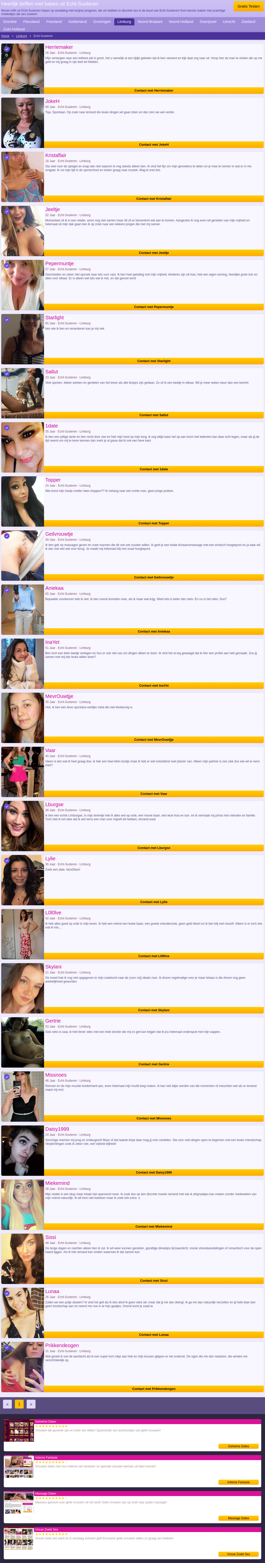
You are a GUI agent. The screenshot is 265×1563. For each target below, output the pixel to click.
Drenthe (10, 21)
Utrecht (229, 21)
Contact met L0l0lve (153, 956)
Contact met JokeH (154, 144)
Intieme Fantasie (239, 1482)
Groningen (102, 21)
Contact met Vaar (153, 794)
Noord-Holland (181, 21)
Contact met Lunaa (154, 1335)
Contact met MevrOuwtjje (153, 739)
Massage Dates (238, 1518)
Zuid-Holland (14, 29)
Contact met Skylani (153, 1010)
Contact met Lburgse (153, 848)
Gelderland (77, 21)
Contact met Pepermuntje (154, 307)
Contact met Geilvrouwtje (154, 577)
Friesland (54, 21)
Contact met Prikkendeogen (154, 1389)
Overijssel (208, 21)
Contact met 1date (154, 469)
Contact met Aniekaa (154, 631)
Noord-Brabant (150, 21)
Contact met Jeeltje (154, 253)
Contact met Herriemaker (153, 90)
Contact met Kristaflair (153, 199)
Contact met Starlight (153, 361)
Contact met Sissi (154, 1280)
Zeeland (248, 21)
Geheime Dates (238, 1446)
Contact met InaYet (154, 685)
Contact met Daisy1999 (154, 1172)
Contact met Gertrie (154, 1064)
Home (5, 36)
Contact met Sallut (153, 415)
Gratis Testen (249, 6)
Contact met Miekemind (154, 1226)
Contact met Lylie (154, 902)
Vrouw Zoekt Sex (238, 1554)
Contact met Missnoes (154, 1118)
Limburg (124, 21)
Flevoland (31, 21)
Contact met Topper (154, 523)
